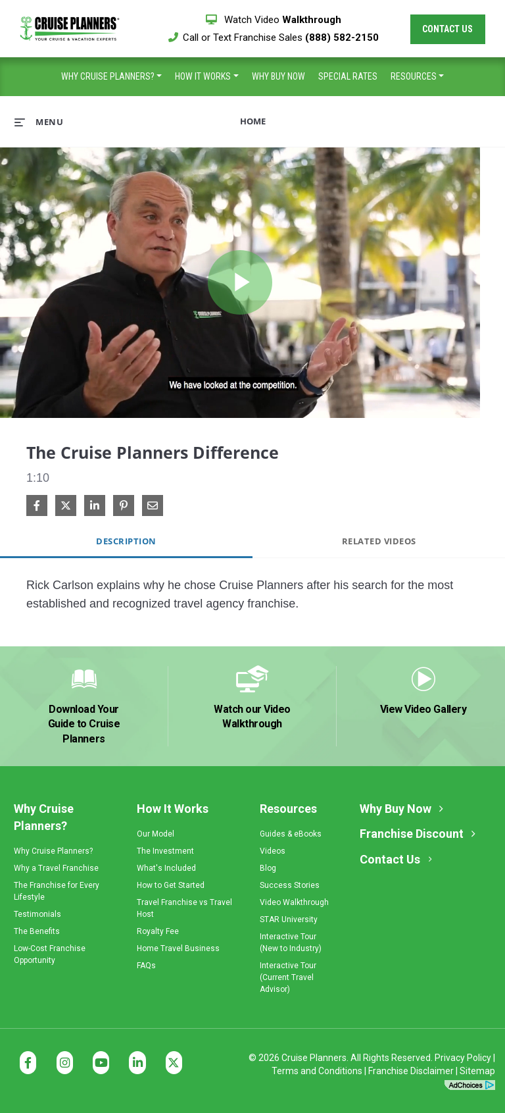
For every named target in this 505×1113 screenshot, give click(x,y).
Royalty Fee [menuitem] (158, 931)
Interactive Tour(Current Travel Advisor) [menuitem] (288, 977)
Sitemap (477, 1071)
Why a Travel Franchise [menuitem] (56, 868)
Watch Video (273, 20)
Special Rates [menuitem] (347, 76)
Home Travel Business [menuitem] (178, 948)
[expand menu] (39, 122)
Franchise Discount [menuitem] (412, 834)
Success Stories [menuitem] (290, 885)
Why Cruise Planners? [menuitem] (108, 76)
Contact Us (447, 29)
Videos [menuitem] (272, 851)
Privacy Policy (463, 1057)
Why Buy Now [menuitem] (278, 76)
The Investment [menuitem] (165, 851)
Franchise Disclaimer (411, 1071)
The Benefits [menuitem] (37, 931)
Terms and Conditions (317, 1071)
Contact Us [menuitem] (390, 859)
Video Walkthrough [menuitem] (294, 902)
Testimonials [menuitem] (37, 914)
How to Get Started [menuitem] (170, 885)
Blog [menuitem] (268, 868)
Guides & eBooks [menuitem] (291, 834)
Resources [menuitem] (414, 76)
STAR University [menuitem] (289, 919)
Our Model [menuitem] (155, 834)
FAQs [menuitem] (146, 965)
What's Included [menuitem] (166, 868)
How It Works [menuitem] (203, 76)
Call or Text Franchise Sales (273, 37)
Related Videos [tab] (379, 541)
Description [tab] (126, 541)
